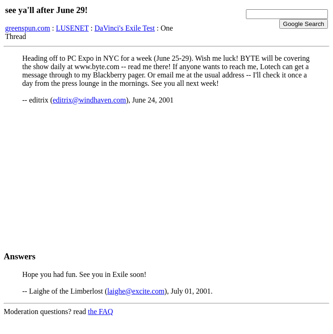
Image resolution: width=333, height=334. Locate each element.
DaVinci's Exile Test (124, 28)
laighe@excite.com (136, 291)
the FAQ (100, 311)
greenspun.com (27, 28)
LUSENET (72, 28)
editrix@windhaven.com (89, 100)
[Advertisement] (166, 178)
